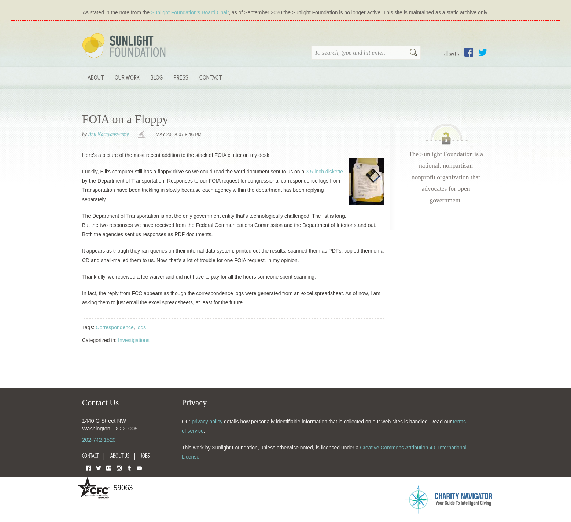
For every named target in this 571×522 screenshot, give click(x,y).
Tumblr (129, 467)
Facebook (468, 52)
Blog (157, 77)
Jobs (145, 456)
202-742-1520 (98, 440)
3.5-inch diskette (324, 171)
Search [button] (413, 53)
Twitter (482, 52)
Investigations (134, 340)
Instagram (119, 467)
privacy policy (207, 421)
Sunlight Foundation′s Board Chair (190, 12)
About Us (119, 456)
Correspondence (115, 327)
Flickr (108, 467)
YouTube (139, 467)
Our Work (127, 77)
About (96, 77)
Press (181, 77)
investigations (142, 134)
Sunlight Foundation (125, 46)
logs (141, 327)
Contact (210, 77)
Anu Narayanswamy (108, 134)
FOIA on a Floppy (125, 119)
